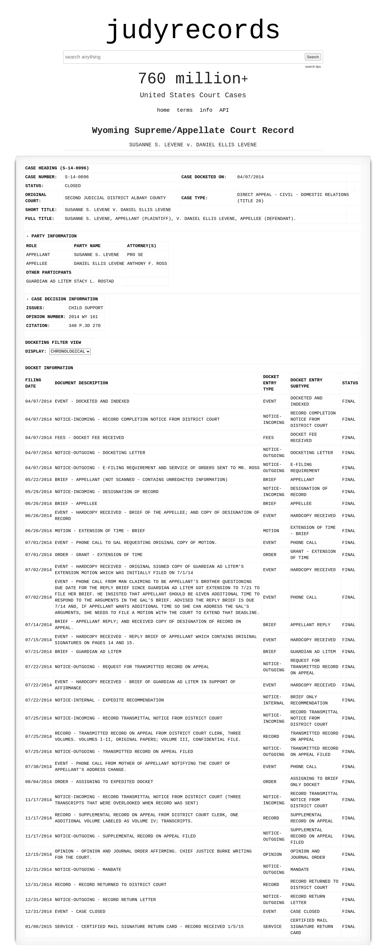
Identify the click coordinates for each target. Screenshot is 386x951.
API (224, 110)
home (163, 110)
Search (313, 57)
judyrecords (193, 31)
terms (185, 110)
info (206, 110)
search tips (313, 66)
